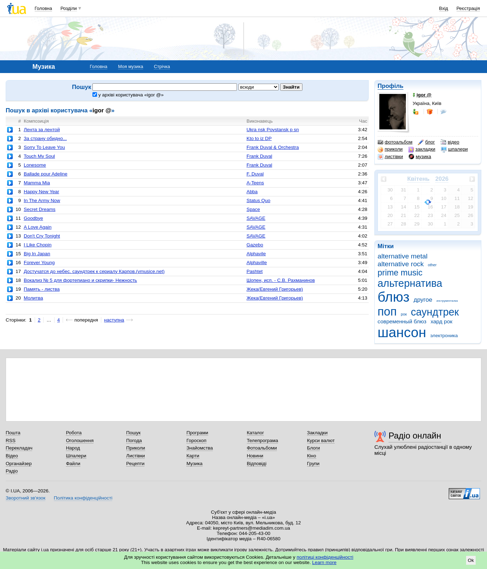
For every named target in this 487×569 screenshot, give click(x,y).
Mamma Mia (37, 182)
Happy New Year (41, 191)
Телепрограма (262, 440)
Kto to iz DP (259, 138)
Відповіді (257, 463)
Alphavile (256, 253)
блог (426, 142)
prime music (400, 272)
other (432, 265)
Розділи (69, 8)
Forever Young (39, 262)
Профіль (390, 86)
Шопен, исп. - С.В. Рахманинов (281, 280)
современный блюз (402, 321)
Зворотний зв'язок (25, 498)
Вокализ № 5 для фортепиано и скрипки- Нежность (80, 280)
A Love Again (37, 227)
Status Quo (258, 200)
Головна (43, 8)
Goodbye (33, 218)
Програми (197, 432)
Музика (194, 463)
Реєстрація (468, 8)
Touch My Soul (39, 156)
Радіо (12, 471)
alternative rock (401, 264)
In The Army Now (42, 200)
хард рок (442, 321)
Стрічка (162, 66)
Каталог (255, 432)
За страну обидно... (45, 138)
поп (387, 311)
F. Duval (255, 174)
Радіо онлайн (415, 435)
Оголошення (80, 440)
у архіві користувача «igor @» (128, 94)
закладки (421, 149)
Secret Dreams (40, 209)
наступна (114, 320)
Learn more (324, 562)
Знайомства (199, 448)
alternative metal (402, 256)
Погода (134, 440)
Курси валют (321, 440)
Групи (313, 463)
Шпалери (76, 455)
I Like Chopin (37, 244)
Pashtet (255, 271)
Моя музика (130, 66)
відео (450, 142)
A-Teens (255, 182)
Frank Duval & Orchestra (273, 147)
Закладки (317, 432)
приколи (390, 149)
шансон (402, 332)
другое (423, 299)
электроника (444, 335)
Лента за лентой (42, 129)
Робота (73, 432)
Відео (12, 455)
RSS (11, 440)
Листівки (135, 455)
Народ (73, 448)
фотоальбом (395, 142)
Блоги (313, 448)
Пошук (133, 432)
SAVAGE (256, 218)
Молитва (33, 298)
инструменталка (447, 300)
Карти (192, 455)
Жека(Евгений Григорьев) (275, 289)
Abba (252, 191)
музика (420, 157)
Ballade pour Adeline (45, 174)
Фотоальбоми (262, 448)
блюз (393, 297)
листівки (390, 157)
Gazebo (255, 244)
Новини (255, 455)
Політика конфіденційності (83, 498)
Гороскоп (196, 440)
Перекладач (19, 448)
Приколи (135, 448)
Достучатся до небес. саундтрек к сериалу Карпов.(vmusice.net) (94, 271)
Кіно (311, 455)
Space (253, 209)
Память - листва (42, 289)
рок (404, 314)
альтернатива (410, 283)
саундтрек (435, 312)
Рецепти (135, 463)
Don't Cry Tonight (42, 236)
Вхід (443, 8)
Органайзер (19, 463)
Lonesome (35, 165)
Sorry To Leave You (44, 147)
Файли (73, 463)
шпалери (454, 149)
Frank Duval (259, 156)
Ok (471, 560)
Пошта (13, 432)
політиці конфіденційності (325, 557)
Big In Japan (37, 253)
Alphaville (257, 262)
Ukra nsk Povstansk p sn (273, 129)
